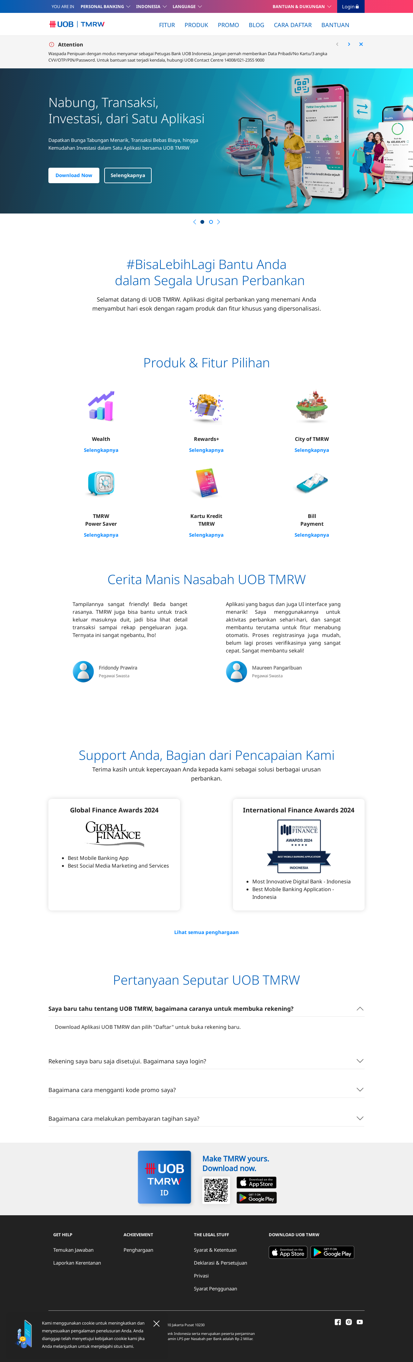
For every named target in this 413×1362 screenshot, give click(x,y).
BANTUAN (335, 25)
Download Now (73, 175)
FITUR (167, 25)
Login (351, 6)
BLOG (256, 25)
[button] (194, 222)
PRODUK (196, 25)
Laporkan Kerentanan (77, 1261)
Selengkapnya (128, 175)
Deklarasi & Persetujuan (220, 1261)
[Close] (156, 1323)
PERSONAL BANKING (102, 6)
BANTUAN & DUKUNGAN (299, 6)
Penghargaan (138, 1249)
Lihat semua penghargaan (206, 931)
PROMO (228, 25)
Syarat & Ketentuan (215, 1249)
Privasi (201, 1274)
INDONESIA (148, 6)
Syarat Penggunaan (215, 1287)
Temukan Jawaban (73, 1249)
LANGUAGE (184, 6)
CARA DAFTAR (293, 25)
